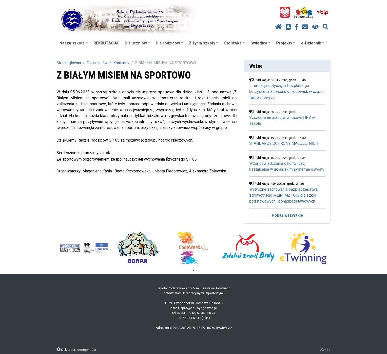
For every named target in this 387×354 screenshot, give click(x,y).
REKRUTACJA (106, 43)
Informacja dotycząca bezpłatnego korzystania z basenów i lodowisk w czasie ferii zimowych (287, 91)
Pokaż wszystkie (287, 215)
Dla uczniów (137, 43)
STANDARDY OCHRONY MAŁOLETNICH (283, 143)
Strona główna (69, 63)
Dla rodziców (169, 43)
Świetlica (260, 43)
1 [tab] (193, 270)
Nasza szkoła (73, 43)
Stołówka (234, 43)
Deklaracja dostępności (78, 350)
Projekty (285, 43)
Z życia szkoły (203, 43)
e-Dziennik (312, 43)
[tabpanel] (84, 248)
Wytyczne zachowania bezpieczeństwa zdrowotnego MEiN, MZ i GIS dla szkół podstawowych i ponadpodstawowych (283, 195)
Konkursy (121, 63)
